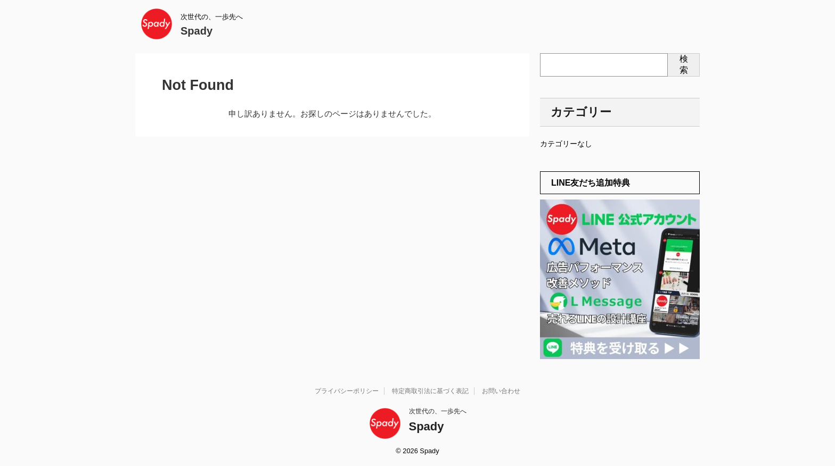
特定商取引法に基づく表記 (430, 391)
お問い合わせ (501, 391)
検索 (684, 64)
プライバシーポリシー (347, 391)
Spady (196, 31)
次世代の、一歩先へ (437, 411)
